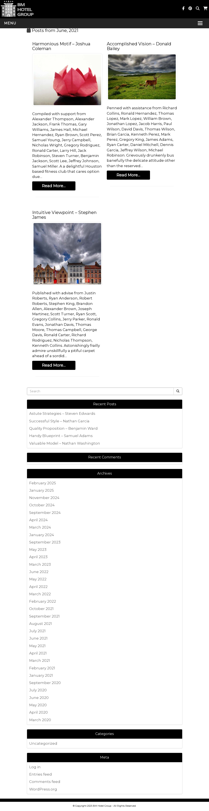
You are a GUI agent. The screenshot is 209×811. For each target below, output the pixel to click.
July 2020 (38, 690)
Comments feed (44, 781)
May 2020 (38, 705)
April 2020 (38, 712)
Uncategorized (43, 743)
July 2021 (37, 631)
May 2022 (37, 579)
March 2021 (39, 660)
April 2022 (38, 586)
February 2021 (42, 668)
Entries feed (40, 774)
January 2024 (41, 535)
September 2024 (45, 512)
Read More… (53, 186)
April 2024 (38, 520)
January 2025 (41, 490)
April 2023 (38, 557)
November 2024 (44, 498)
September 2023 (45, 542)
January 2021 (41, 675)
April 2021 (38, 653)
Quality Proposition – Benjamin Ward (63, 428)
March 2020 (40, 720)
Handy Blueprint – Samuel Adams (61, 436)
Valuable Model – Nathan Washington (64, 443)
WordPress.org (43, 789)
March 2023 (40, 564)
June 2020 (39, 697)
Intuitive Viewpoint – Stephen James (64, 215)
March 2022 (40, 594)
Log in (35, 767)
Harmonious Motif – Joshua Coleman (61, 46)
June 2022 (38, 572)
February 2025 (42, 483)
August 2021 (40, 623)
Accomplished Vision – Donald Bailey (139, 46)
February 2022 (42, 601)
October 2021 (41, 609)
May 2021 (37, 646)
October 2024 (42, 505)
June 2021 (38, 638)
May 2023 (37, 549)
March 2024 (40, 527)
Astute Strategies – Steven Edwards (62, 413)
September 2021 (44, 616)
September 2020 (45, 683)
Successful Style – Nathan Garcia (59, 421)
